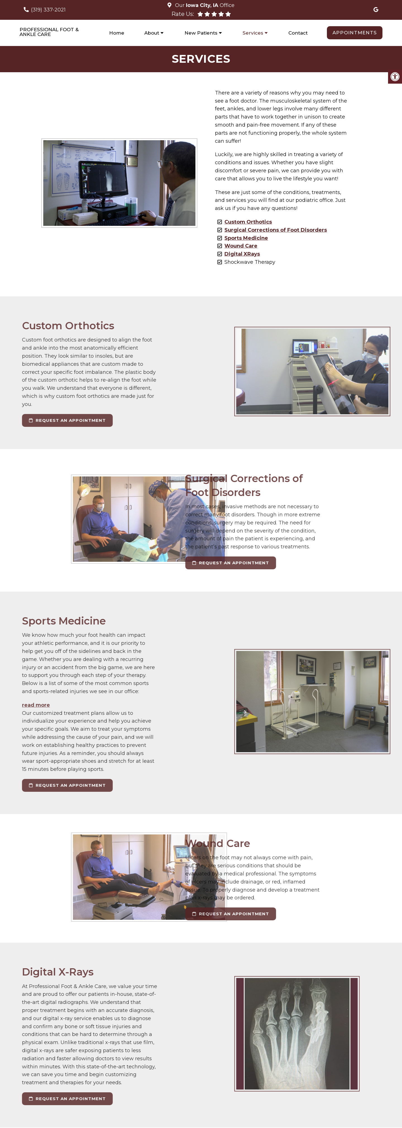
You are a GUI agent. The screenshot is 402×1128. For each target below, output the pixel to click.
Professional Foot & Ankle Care (49, 32)
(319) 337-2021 (48, 10)
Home (116, 33)
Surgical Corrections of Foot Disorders (274, 230)
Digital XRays (241, 254)
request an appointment (145, 563)
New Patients (201, 33)
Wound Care (239, 247)
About (151, 33)
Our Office (204, 5)
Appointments (354, 32)
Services (253, 33)
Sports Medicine (245, 239)
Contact (298, 33)
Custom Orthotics (247, 222)
